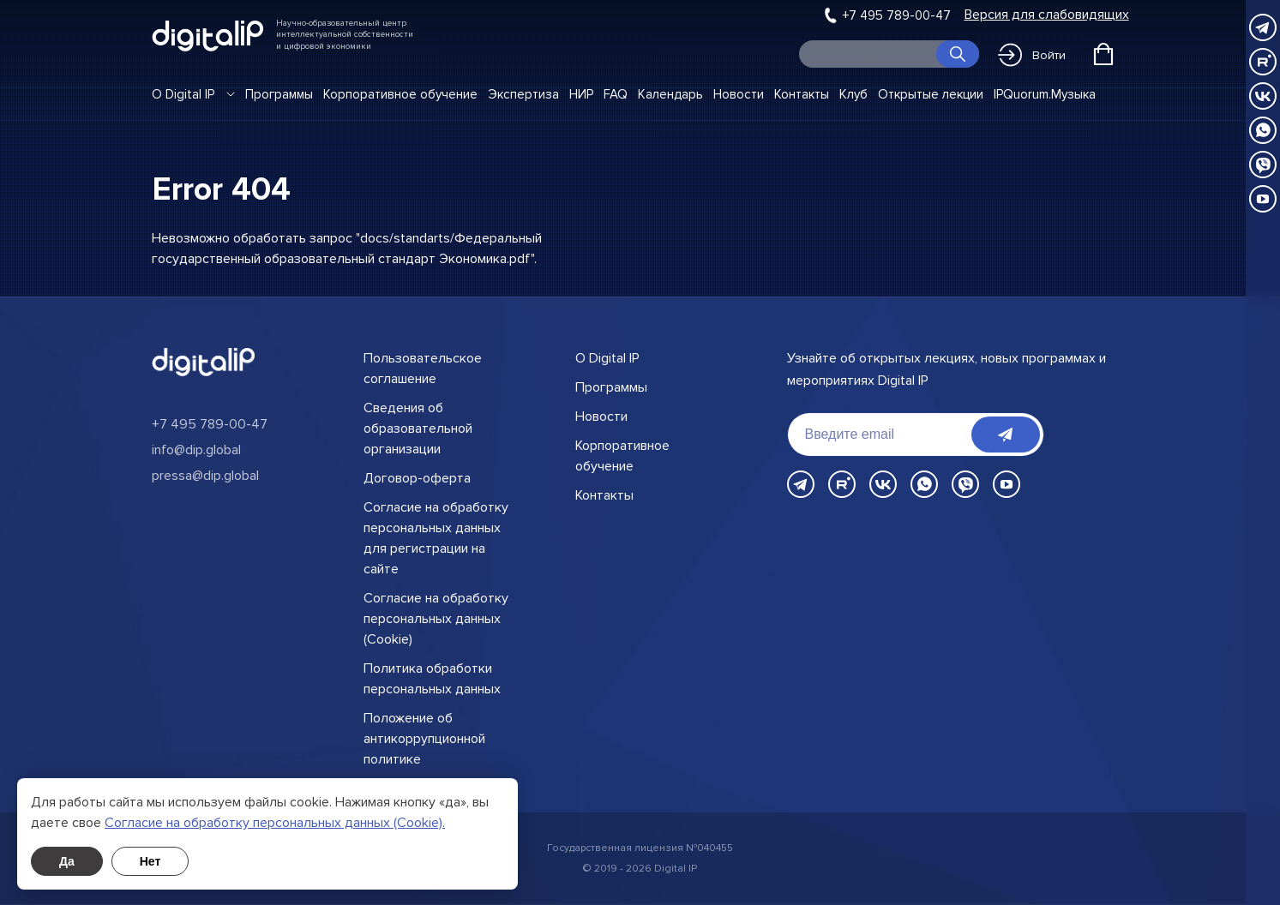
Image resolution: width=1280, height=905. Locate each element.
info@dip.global (196, 449)
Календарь (670, 94)
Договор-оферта (417, 478)
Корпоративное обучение (400, 94)
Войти (1032, 55)
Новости (738, 94)
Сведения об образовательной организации (418, 428)
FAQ (616, 94)
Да (67, 861)
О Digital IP (183, 94)
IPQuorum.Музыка (1045, 94)
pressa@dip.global (205, 475)
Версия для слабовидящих (1047, 15)
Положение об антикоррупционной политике (424, 739)
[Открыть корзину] (1103, 54)
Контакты (801, 94)
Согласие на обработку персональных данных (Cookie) (436, 619)
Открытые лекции (930, 94)
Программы (279, 94)
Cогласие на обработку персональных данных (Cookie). (275, 822)
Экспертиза (523, 94)
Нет (150, 861)
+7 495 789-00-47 (897, 15)
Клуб (853, 94)
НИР (581, 94)
